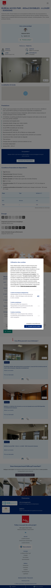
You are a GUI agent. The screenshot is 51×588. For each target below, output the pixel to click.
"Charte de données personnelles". (28, 286)
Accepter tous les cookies (33, 326)
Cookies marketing (21, 314)
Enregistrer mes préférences (33, 323)
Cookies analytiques (21, 305)
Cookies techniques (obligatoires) (21, 295)
